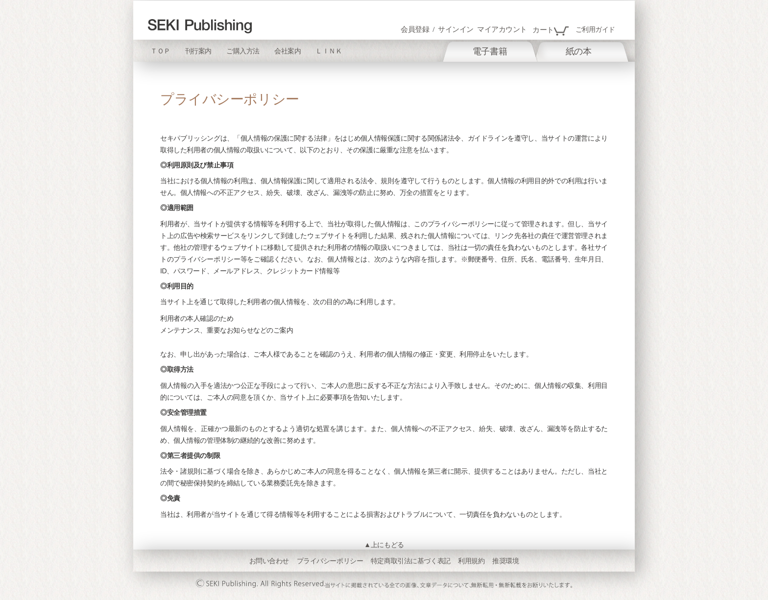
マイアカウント (502, 29)
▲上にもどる (384, 545)
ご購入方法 (243, 51)
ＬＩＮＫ (328, 51)
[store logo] (200, 26)
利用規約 (471, 561)
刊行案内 (198, 51)
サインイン (456, 29)
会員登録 (415, 29)
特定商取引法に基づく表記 (411, 561)
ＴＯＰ (160, 51)
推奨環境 (505, 561)
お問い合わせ (269, 561)
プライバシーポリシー (330, 561)
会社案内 (287, 51)
